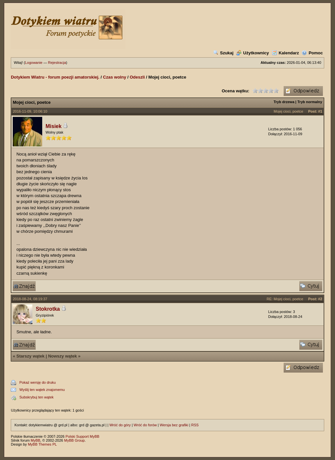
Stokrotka (48, 309)
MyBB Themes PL (42, 444)
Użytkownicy (252, 52)
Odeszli (137, 77)
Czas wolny (114, 77)
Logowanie (33, 62)
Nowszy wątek (62, 356)
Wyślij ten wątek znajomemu (42, 390)
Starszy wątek (30, 356)
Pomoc (312, 52)
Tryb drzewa (283, 102)
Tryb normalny (309, 102)
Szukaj (223, 52)
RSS (195, 425)
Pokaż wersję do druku (37, 382)
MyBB (35, 440)
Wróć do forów (145, 425)
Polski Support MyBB (82, 436)
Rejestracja (57, 62)
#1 (320, 111)
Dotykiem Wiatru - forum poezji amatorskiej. (55, 77)
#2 (320, 299)
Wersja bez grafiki (174, 425)
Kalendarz (285, 52)
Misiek (53, 126)
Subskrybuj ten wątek (36, 397)
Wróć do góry (120, 425)
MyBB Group (74, 440)
